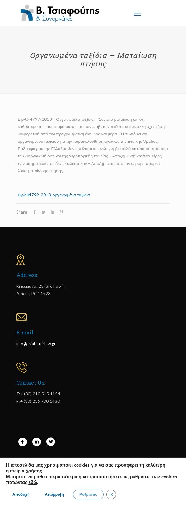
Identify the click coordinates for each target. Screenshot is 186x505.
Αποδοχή (20, 494)
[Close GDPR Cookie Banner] (111, 494)
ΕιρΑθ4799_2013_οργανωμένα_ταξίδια (54, 194)
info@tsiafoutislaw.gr (36, 343)
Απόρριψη (54, 494)
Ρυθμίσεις (88, 494)
